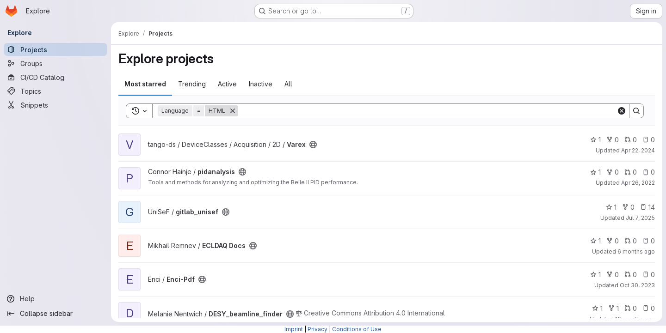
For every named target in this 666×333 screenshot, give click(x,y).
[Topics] (55, 91)
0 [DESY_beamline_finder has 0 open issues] (648, 308)
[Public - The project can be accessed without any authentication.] (313, 144)
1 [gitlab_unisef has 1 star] (611, 207)
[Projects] (55, 49)
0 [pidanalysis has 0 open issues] (648, 172)
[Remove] (232, 110)
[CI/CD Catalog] (55, 77)
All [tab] (288, 84)
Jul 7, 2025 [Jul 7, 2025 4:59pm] (640, 217)
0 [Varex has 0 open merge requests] (630, 140)
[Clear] (621, 110)
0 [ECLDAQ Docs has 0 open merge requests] (630, 241)
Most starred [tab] (145, 84)
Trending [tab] (192, 84)
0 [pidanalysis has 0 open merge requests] (630, 172)
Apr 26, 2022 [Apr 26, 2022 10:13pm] (638, 182)
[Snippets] (55, 104)
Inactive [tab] (260, 84)
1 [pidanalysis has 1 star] (595, 172)
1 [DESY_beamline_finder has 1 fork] (613, 308)
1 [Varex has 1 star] (595, 140)
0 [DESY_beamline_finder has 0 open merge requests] (630, 308)
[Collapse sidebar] (55, 313)
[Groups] (55, 63)
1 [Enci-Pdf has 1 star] (595, 275)
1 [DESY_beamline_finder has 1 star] (597, 308)
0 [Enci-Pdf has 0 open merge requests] (630, 275)
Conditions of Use (357, 329)
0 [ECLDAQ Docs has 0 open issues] (648, 241)
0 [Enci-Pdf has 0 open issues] (648, 275)
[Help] (55, 298)
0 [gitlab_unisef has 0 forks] (628, 207)
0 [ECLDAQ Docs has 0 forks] (612, 241)
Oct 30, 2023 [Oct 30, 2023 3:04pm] (637, 285)
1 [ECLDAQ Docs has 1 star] (595, 241)
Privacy (317, 329)
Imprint (293, 329)
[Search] (427, 110)
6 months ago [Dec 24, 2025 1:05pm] (636, 251)
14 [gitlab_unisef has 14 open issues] (647, 207)
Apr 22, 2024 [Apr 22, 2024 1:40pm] (638, 150)
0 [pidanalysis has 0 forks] (612, 172)
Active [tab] (227, 84)
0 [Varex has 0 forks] (612, 140)
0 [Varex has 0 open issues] (648, 140)
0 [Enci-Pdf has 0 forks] (612, 275)
